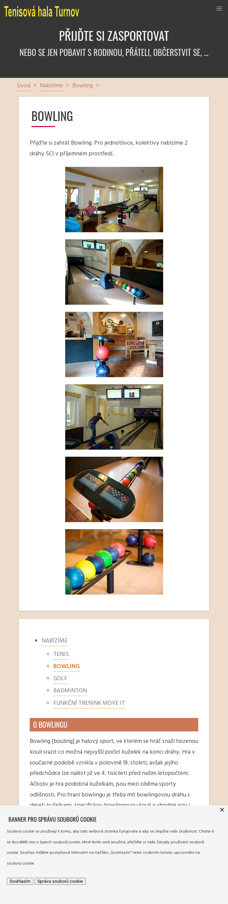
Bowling (66, 666)
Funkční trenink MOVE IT (89, 703)
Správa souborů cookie (60, 881)
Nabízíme (55, 641)
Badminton (70, 691)
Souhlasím (20, 881)
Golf (60, 679)
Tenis (61, 654)
